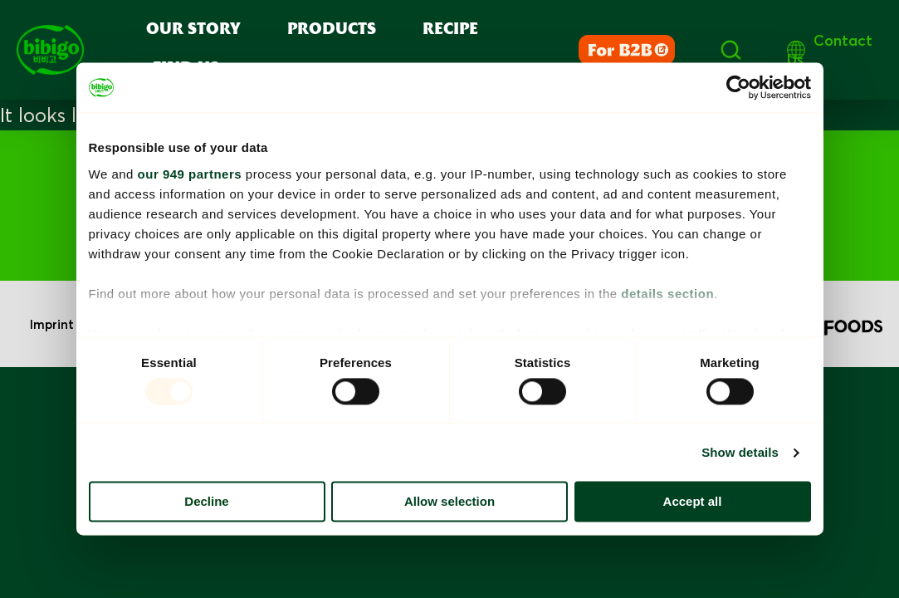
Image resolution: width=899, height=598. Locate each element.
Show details (740, 452)
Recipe (450, 29)
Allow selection (449, 502)
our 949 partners (190, 174)
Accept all (692, 502)
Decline (206, 502)
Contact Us (829, 50)
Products (331, 29)
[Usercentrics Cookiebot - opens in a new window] (738, 87)
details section (667, 294)
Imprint (52, 324)
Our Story (193, 29)
